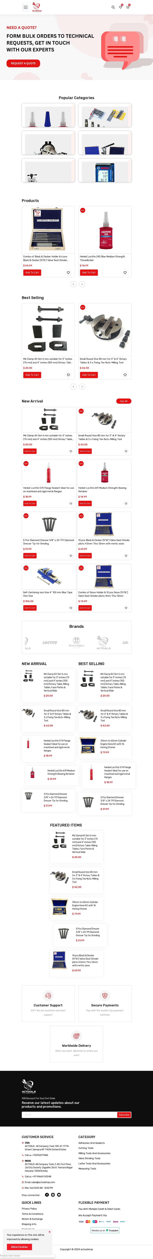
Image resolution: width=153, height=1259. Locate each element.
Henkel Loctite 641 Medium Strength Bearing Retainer (102, 490)
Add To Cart (32, 272)
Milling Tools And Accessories (94, 1154)
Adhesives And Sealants (91, 1144)
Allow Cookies (19, 1247)
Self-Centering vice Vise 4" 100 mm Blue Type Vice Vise (48, 595)
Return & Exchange (32, 1220)
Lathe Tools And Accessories (94, 1165)
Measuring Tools (87, 1170)
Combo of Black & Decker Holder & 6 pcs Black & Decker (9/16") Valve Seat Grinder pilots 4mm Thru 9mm (45, 258)
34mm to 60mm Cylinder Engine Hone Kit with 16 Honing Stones (113, 745)
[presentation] (73, 285)
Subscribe (124, 1116)
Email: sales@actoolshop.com (40, 1183)
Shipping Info (29, 1225)
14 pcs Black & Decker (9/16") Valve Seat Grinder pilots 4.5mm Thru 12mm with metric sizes (104, 543)
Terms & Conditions (32, 1215)
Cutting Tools (85, 1149)
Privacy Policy (29, 1210)
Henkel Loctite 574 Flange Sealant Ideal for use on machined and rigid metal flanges (49, 490)
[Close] (49, 1232)
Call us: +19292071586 (36, 1156)
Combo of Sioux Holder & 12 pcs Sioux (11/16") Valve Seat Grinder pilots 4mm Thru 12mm (103, 595)
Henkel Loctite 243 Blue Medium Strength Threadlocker (102, 258)
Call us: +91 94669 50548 (38, 1178)
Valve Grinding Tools (89, 1159)
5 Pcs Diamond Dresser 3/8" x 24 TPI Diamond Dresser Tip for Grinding (48, 543)
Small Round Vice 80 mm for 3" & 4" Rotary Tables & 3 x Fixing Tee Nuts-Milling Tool (103, 361)
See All (123, 402)
